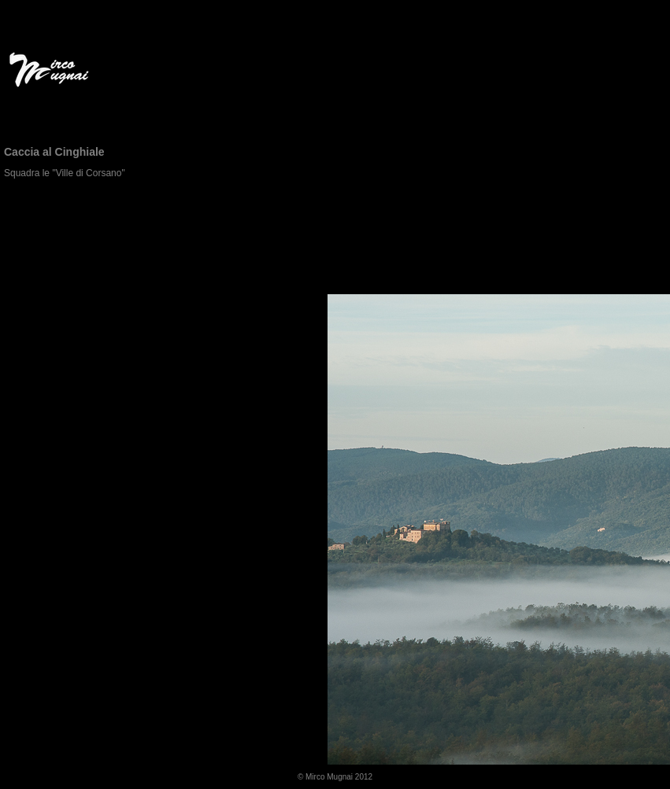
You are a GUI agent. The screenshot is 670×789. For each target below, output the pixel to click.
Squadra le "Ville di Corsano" (64, 173)
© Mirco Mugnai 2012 (335, 776)
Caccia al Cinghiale (54, 152)
